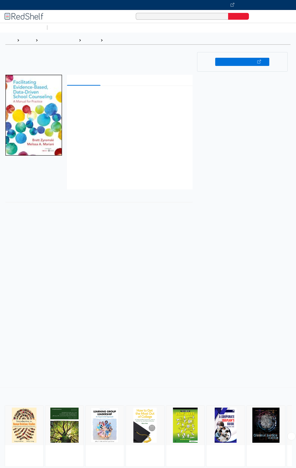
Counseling (114, 40)
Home (10, 40)
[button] (131, 96)
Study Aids (61, 27)
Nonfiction (274, 27)
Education (90, 40)
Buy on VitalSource (242, 62)
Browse (27, 40)
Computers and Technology (129, 27)
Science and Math (89, 27)
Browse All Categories (23, 27)
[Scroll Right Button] (291, 436)
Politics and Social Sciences (223, 27)
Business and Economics (176, 27)
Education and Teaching (58, 40)
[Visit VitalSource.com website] (148, 5)
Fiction (256, 27)
